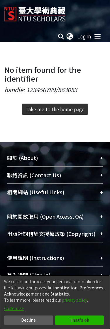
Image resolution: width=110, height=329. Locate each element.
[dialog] (55, 302)
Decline (28, 320)
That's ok (79, 320)
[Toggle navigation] (97, 36)
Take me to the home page (55, 109)
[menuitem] (70, 36)
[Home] (34, 11)
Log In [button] (84, 36)
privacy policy (74, 300)
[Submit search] (61, 36)
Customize (14, 308)
